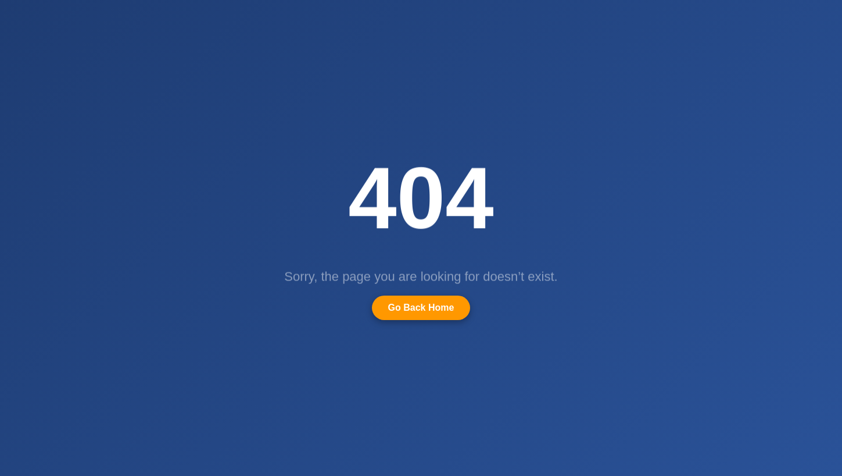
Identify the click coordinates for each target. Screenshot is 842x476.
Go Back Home (421, 307)
